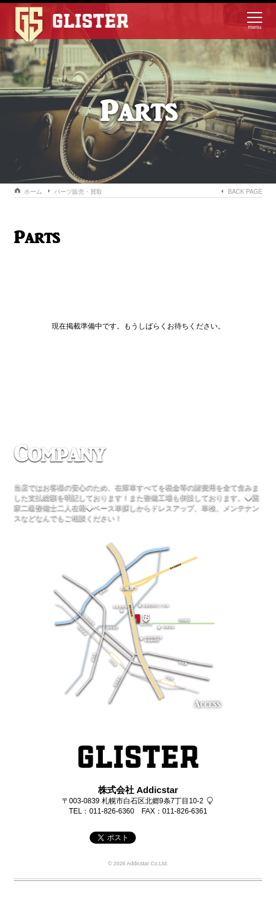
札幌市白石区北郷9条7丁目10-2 (152, 801)
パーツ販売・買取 (78, 191)
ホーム (33, 191)
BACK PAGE (245, 191)
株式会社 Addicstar (138, 790)
